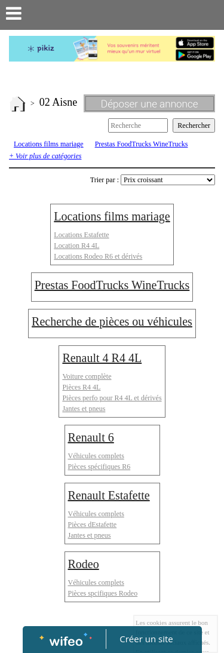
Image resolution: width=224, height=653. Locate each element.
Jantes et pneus (83, 408)
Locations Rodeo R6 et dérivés (98, 256)
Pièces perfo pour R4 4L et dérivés (111, 398)
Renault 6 (91, 437)
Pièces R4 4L (81, 387)
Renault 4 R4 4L (102, 357)
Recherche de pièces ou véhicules (112, 321)
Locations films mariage (49, 144)
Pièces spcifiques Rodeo (103, 593)
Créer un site (146, 639)
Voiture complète (86, 376)
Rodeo (83, 564)
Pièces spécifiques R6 (99, 466)
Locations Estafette (81, 235)
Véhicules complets (96, 456)
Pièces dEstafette (92, 524)
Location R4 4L (76, 245)
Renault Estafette (109, 495)
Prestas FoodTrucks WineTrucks (141, 144)
